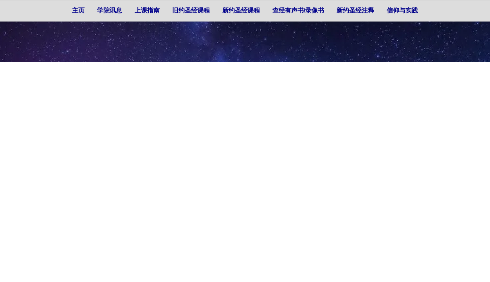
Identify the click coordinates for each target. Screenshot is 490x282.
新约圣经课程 (241, 10)
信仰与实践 (402, 10)
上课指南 (147, 10)
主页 (78, 10)
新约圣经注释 (355, 10)
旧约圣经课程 (191, 10)
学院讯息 (109, 10)
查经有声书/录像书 (298, 10)
